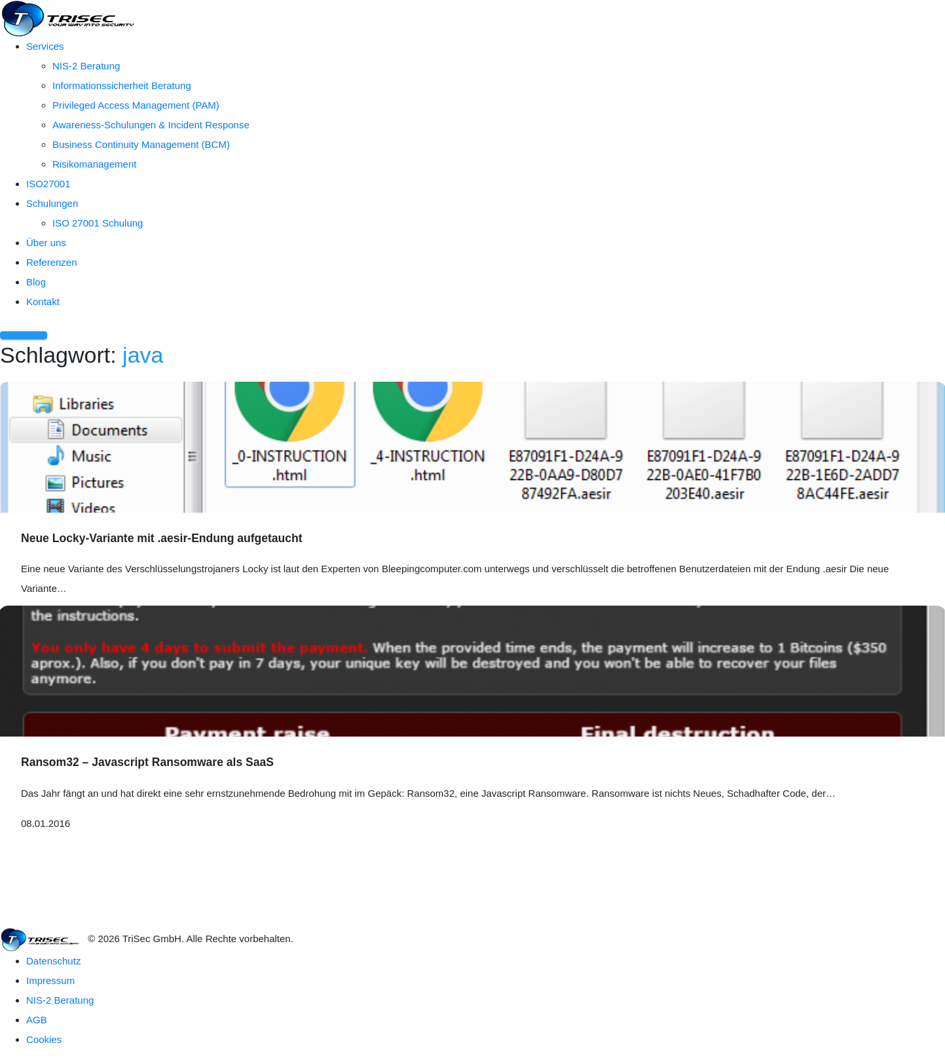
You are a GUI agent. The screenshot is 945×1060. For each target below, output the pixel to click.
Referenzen (51, 262)
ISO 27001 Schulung (97, 222)
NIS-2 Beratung (86, 65)
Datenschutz (53, 960)
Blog (36, 281)
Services (45, 46)
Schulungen (52, 203)
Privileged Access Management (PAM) (135, 105)
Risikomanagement (94, 164)
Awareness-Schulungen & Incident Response (151, 124)
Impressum (50, 980)
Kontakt (43, 301)
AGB (36, 1019)
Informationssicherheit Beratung (121, 85)
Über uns (46, 242)
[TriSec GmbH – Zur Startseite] (72, 17)
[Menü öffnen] (23, 335)
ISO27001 (48, 183)
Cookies (44, 1039)
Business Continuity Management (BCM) (141, 144)
